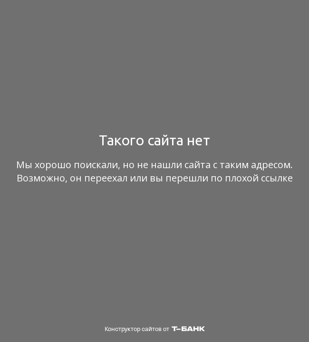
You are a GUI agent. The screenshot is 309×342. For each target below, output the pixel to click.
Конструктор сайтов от (155, 328)
